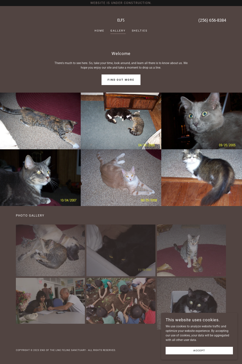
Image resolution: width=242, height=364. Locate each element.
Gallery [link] (118, 30)
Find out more (121, 79)
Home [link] (99, 30)
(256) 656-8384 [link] (212, 20)
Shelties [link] (140, 30)
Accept (199, 350)
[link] (121, 20)
